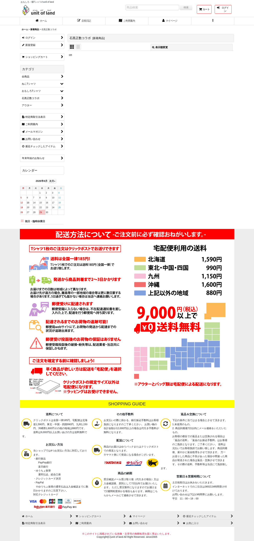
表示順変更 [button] (160, 47)
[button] (212, 21)
